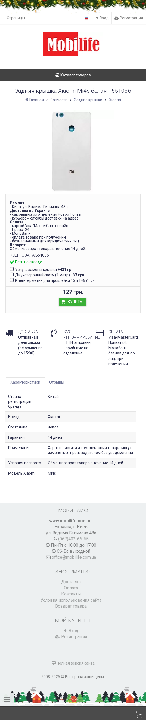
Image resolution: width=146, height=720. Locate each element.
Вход (102, 18)
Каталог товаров (73, 75)
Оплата (71, 588)
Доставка (71, 581)
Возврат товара (71, 606)
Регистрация (128, 18)
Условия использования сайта (71, 600)
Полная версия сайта (73, 663)
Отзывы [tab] (56, 382)
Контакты (71, 594)
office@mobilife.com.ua (74, 557)
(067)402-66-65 (73, 539)
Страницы (14, 18)
